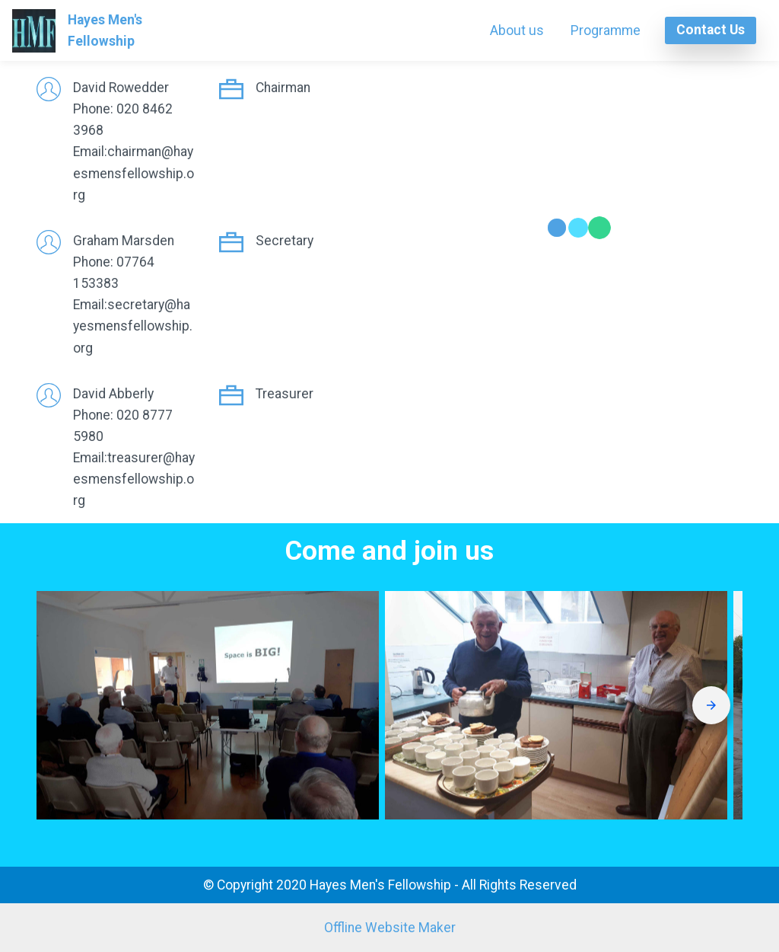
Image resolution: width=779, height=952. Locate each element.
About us (517, 30)
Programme (606, 30)
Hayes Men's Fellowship (140, 30)
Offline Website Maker (390, 927)
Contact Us (710, 29)
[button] (208, 705)
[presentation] (711, 705)
